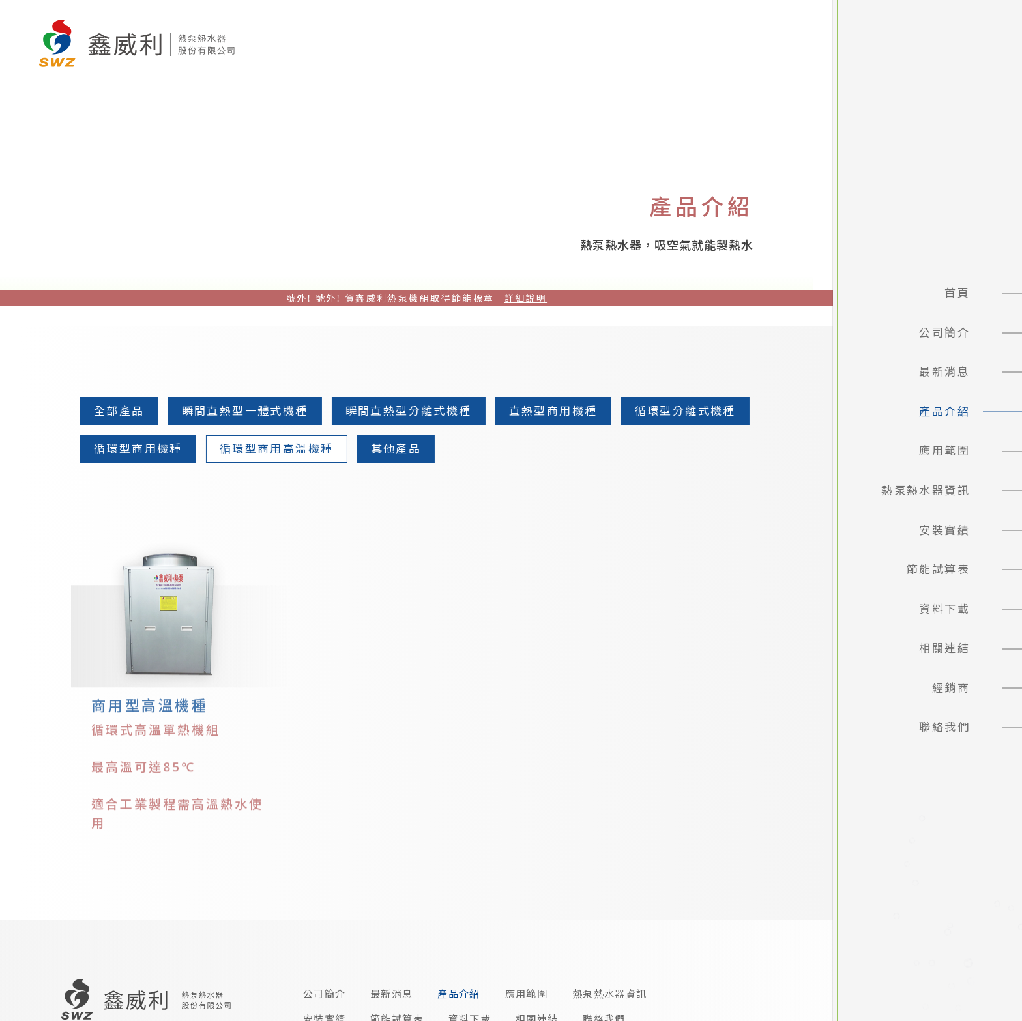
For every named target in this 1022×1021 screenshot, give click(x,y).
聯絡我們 (944, 726)
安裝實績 (944, 530)
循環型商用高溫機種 (273, 448)
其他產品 (391, 448)
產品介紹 (944, 411)
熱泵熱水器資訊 (925, 490)
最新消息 (944, 371)
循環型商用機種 (134, 448)
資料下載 (944, 608)
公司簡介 (944, 332)
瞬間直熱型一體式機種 (241, 410)
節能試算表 (938, 569)
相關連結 (944, 647)
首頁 (957, 292)
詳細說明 (526, 298)
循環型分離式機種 (680, 410)
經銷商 (951, 687)
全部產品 (115, 410)
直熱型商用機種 (549, 410)
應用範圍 (944, 450)
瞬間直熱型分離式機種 (405, 410)
